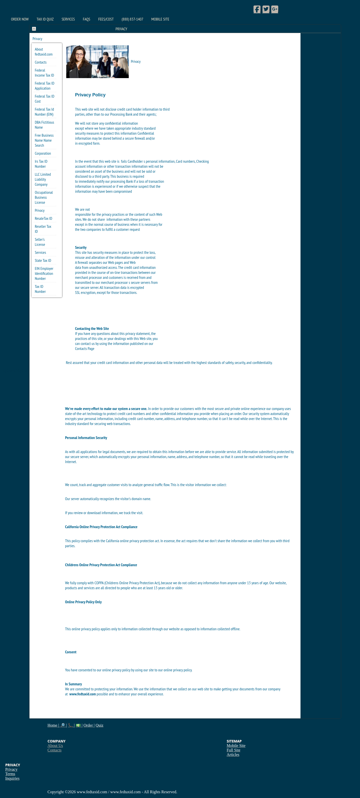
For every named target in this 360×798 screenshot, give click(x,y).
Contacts (40, 62)
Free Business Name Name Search (44, 140)
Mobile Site (160, 19)
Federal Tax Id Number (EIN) (44, 112)
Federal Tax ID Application (44, 86)
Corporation (43, 153)
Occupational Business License (44, 197)
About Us (55, 745)
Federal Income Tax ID (44, 73)
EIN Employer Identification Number (44, 273)
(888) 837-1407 (133, 19)
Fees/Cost (106, 19)
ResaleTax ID (43, 218)
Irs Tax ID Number (41, 164)
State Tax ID (43, 260)
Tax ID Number (40, 289)
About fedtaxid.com (43, 52)
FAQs (86, 19)
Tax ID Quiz (45, 19)
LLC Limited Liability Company (43, 179)
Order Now (20, 19)
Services (68, 19)
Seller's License (40, 242)
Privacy (39, 210)
